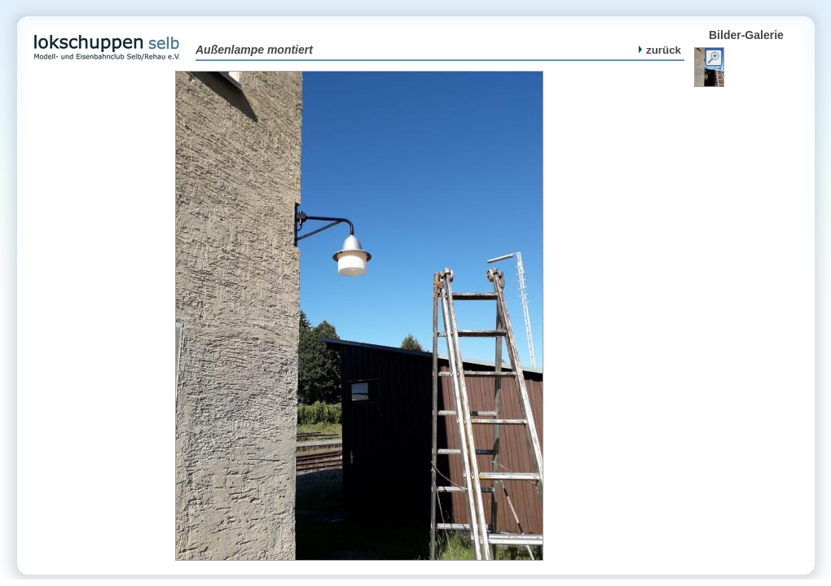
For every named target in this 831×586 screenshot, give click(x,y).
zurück (660, 50)
